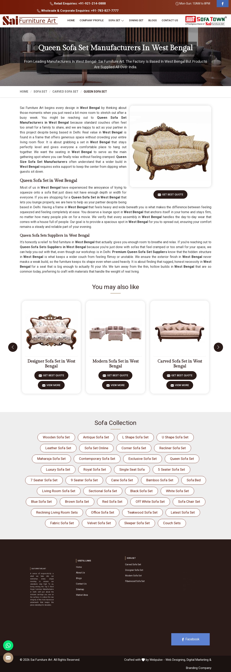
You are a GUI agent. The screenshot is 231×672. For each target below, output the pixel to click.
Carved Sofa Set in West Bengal (180, 364)
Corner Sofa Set (134, 448)
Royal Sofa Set (94, 469)
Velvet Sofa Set (99, 523)
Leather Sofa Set (58, 448)
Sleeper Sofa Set (137, 523)
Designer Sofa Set (137, 570)
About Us (86, 576)
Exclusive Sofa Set (142, 459)
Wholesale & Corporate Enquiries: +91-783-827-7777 (77, 10)
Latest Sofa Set (183, 512)
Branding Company (198, 668)
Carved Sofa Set (65, 91)
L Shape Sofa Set (135, 437)
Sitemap (86, 583)
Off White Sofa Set (150, 502)
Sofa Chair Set (189, 502)
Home (71, 20)
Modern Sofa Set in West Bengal (115, 364)
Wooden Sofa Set (56, 437)
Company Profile (92, 20)
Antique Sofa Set (96, 437)
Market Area (87, 586)
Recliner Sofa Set (172, 448)
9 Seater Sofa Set (84, 480)
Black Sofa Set (141, 491)
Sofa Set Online (96, 448)
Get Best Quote (172, 196)
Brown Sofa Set (77, 502)
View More (53, 387)
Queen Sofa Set (182, 459)
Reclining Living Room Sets (57, 512)
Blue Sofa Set (41, 502)
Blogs (152, 20)
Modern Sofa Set (137, 572)
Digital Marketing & (199, 660)
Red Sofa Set (112, 502)
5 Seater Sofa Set (171, 469)
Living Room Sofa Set (58, 491)
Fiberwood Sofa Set (137, 575)
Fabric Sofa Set (62, 523)
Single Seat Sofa (132, 469)
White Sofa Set (177, 491)
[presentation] (12, 347)
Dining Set (136, 20)
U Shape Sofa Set (175, 437)
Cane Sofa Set (122, 480)
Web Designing (175, 660)
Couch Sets (172, 523)
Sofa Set (116, 20)
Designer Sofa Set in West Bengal (51, 364)
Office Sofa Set (102, 512)
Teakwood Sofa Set (142, 512)
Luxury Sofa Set (58, 469)
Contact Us (170, 20)
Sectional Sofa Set (103, 491)
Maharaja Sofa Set (51, 459)
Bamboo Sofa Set (159, 480)
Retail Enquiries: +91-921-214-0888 (78, 3)
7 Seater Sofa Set (43, 480)
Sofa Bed (194, 480)
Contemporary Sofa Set (97, 459)
